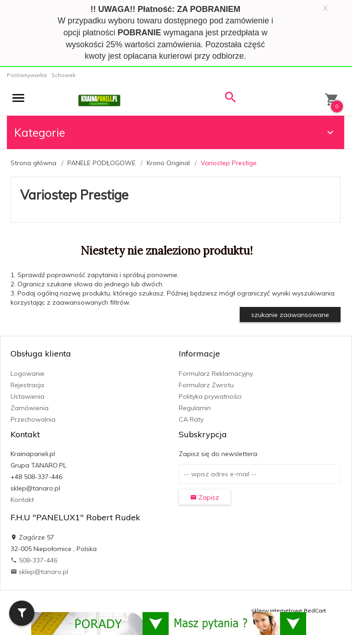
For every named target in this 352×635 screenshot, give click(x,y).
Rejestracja (27, 385)
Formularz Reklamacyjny (216, 373)
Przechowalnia (33, 419)
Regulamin (195, 408)
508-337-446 (34, 560)
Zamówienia (30, 408)
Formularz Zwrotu (206, 385)
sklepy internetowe (276, 610)
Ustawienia (27, 396)
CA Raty (191, 419)
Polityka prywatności (210, 396)
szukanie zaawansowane (290, 315)
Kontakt (22, 500)
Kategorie (175, 132)
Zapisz (204, 497)
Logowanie (27, 373)
